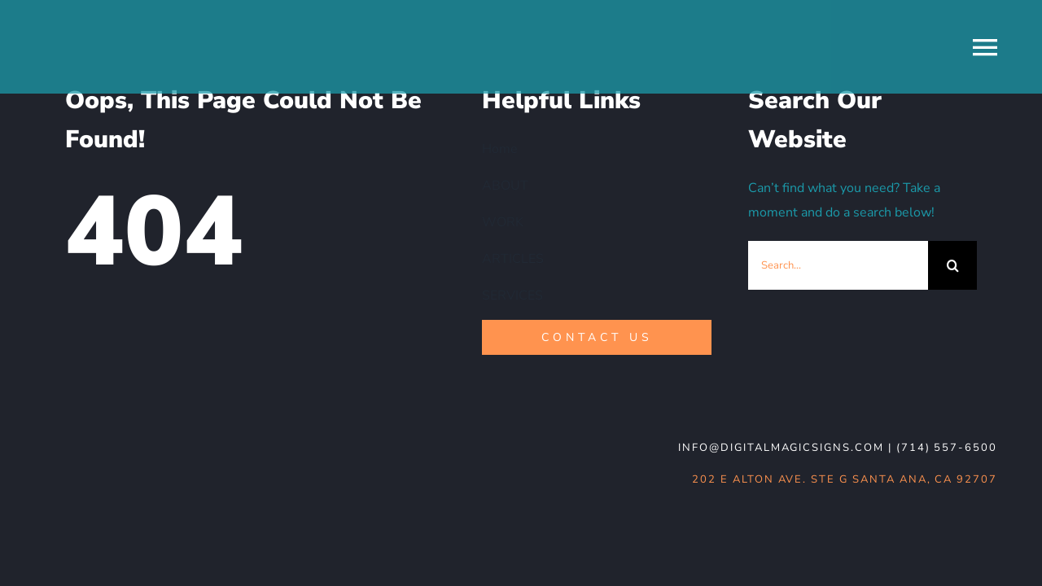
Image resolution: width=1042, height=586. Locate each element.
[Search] (952, 265)
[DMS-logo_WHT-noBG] (163, 439)
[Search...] (838, 265)
